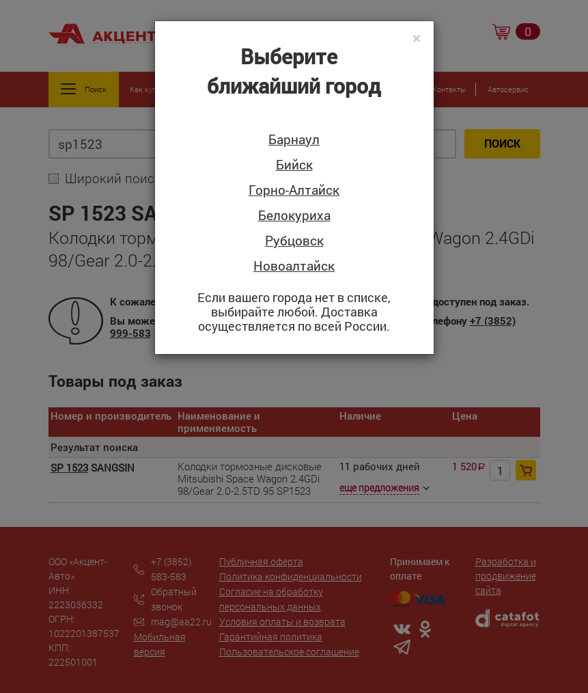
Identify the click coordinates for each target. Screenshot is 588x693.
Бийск (294, 165)
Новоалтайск (294, 266)
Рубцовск (294, 241)
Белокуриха (294, 215)
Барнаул (294, 140)
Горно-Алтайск (294, 190)
